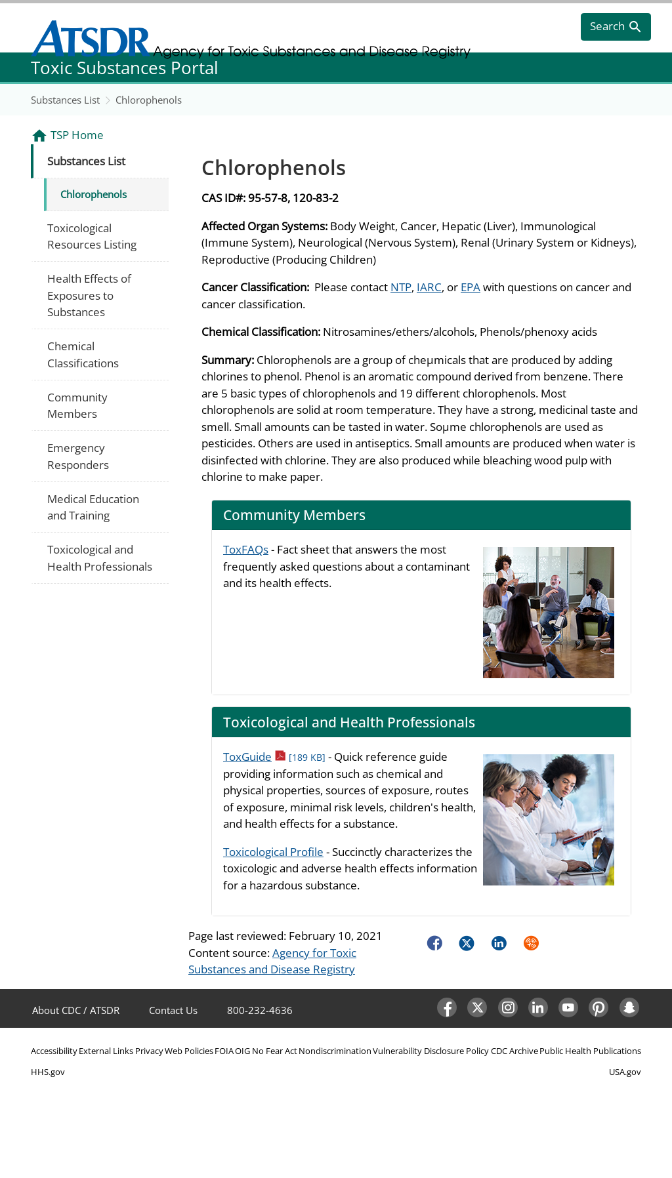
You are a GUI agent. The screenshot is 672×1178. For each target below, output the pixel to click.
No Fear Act (274, 1051)
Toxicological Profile (273, 851)
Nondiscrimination (335, 1051)
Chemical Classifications (83, 354)
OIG (242, 1051)
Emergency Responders (78, 456)
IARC (429, 286)
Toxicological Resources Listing (91, 236)
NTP (400, 286)
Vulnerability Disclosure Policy (431, 1051)
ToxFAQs (245, 549)
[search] (616, 27)
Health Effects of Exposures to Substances (89, 295)
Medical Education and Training (93, 507)
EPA (470, 286)
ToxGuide (274, 756)
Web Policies (189, 1051)
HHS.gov (48, 1072)
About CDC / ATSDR (75, 1010)
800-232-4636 (260, 1010)
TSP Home (77, 134)
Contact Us (173, 1010)
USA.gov (625, 1072)
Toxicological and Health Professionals (99, 558)
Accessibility (54, 1051)
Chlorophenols (149, 99)
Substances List (65, 99)
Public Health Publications (590, 1051)
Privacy (149, 1051)
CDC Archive (514, 1051)
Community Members (77, 406)
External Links (106, 1051)
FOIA (224, 1051)
